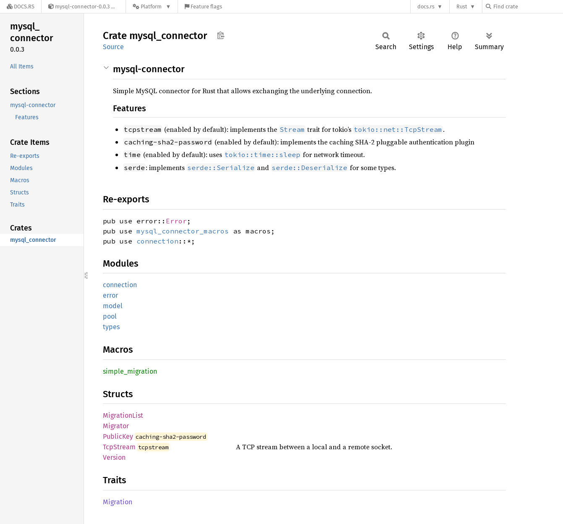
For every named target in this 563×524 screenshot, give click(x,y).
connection (157, 241)
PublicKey (118, 436)
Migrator (116, 426)
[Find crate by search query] (527, 6)
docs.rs (426, 6)
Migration (117, 502)
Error (176, 221)
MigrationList (123, 415)
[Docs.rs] (20, 6)
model (113, 306)
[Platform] (152, 6)
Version (114, 457)
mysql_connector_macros (182, 231)
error (110, 295)
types (111, 327)
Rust (461, 6)
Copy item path (221, 35)
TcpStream (119, 447)
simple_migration (130, 371)
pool (110, 316)
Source (113, 47)
